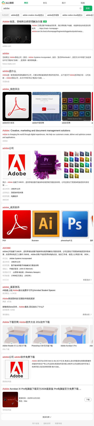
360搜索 (8, 3)
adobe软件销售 (53, 15)
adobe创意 (15, 15)
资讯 (45, 3)
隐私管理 (47, 423)
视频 (83, 3)
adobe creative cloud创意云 (33, 15)
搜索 (88, 8)
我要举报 (58, 423)
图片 (64, 3)
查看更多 (86, 280)
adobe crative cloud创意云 (72, 15)
